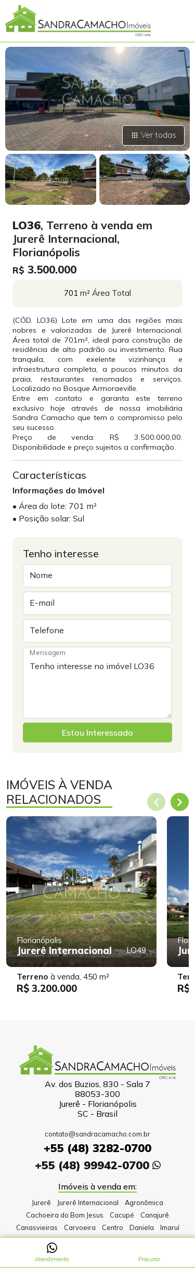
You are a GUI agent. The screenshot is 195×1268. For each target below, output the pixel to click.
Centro (112, 1227)
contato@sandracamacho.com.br (97, 1134)
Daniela (141, 1227)
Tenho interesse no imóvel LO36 (97, 682)
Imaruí (169, 1227)
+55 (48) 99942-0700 (98, 1165)
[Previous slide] (156, 802)
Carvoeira (80, 1227)
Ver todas (153, 135)
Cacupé (122, 1215)
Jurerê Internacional (88, 1202)
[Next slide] (180, 802)
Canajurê (154, 1215)
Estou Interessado (97, 732)
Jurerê (41, 1202)
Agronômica (144, 1202)
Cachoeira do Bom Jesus (64, 1215)
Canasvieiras (37, 1227)
